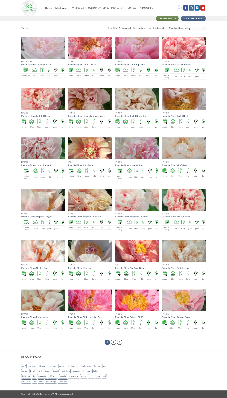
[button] (179, 7)
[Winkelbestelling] (186, 28)
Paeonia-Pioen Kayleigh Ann (129, 165)
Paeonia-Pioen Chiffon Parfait (36, 64)
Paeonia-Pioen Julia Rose (80, 165)
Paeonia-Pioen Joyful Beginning (130, 116)
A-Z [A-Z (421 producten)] (24, 366)
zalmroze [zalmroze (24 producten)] (63, 381)
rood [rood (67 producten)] (91, 376)
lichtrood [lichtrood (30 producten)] (97, 371)
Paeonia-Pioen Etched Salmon (176, 64)
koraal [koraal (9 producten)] (56, 371)
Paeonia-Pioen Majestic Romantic (84, 216)
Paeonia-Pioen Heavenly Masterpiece (86, 116)
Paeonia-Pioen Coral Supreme (130, 64)
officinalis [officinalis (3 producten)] (53, 376)
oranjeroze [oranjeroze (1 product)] (73, 376)
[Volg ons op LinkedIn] (197, 8)
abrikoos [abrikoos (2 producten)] (32, 366)
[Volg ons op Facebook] (185, 8)
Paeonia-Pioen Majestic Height (36, 216)
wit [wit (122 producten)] (34, 381)
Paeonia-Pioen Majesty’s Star (176, 216)
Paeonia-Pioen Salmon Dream (176, 317)
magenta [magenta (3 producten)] (42, 376)
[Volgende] (119, 342)
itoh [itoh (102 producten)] (40, 371)
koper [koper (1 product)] (47, 371)
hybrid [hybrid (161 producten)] (33, 371)
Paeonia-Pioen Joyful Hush (175, 116)
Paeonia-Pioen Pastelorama (34, 317)
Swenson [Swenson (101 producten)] (26, 381)
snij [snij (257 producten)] (104, 376)
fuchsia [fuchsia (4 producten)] (97, 366)
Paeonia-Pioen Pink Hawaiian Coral (85, 317)
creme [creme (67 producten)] (62, 366)
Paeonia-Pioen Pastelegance (175, 268)
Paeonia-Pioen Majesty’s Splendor (131, 216)
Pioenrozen (61, 7)
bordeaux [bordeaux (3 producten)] (52, 366)
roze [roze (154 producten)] (98, 376)
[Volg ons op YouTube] (202, 8)
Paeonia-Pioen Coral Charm (82, 64)
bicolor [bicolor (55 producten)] (42, 366)
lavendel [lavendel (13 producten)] (76, 371)
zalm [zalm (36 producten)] (41, 381)
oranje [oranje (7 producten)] (63, 376)
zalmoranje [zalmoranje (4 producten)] (51, 381)
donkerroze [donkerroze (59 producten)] (86, 366)
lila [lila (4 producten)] (34, 376)
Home (48, 8)
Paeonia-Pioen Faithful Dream (36, 116)
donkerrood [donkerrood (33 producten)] (73, 366)
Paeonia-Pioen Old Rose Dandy (130, 268)
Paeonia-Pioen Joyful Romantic (36, 165)
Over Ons (94, 7)
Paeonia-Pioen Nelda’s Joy (34, 268)
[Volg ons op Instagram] (191, 8)
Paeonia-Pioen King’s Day (174, 165)
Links (106, 8)
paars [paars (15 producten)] (83, 376)
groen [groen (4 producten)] (24, 371)
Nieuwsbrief (147, 8)
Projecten (118, 7)
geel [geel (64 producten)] (105, 366)
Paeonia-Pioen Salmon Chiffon (130, 317)
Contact (133, 8)
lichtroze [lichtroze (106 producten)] (26, 376)
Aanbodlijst (79, 8)
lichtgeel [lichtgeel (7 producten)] (86, 371)
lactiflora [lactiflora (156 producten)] (66, 371)
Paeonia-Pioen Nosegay (79, 268)
